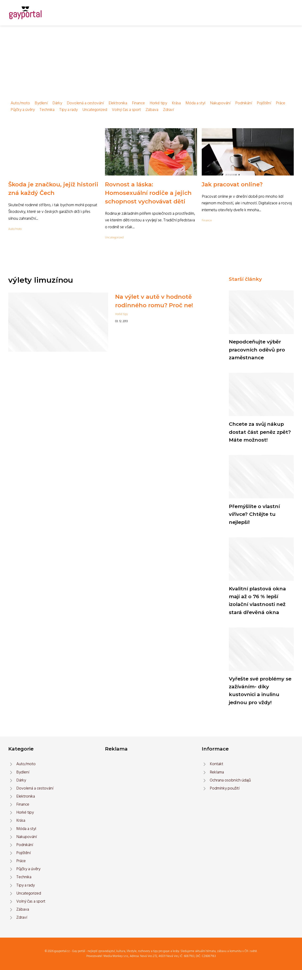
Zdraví (168, 109)
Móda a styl (195, 103)
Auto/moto (20, 103)
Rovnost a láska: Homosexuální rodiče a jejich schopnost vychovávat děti (148, 193)
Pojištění (264, 103)
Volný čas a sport (126, 109)
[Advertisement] (151, 61)
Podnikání (243, 103)
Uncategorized (94, 109)
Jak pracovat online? (232, 184)
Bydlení (41, 103)
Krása (176, 103)
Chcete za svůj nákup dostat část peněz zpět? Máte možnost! (260, 432)
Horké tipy (158, 103)
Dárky (57, 103)
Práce (280, 103)
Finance (138, 103)
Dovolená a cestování (85, 103)
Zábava (152, 109)
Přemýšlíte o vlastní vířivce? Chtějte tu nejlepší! (254, 514)
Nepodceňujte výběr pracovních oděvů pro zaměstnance (257, 349)
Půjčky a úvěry (23, 109)
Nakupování (220, 103)
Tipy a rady (68, 109)
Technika (47, 109)
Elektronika (118, 103)
